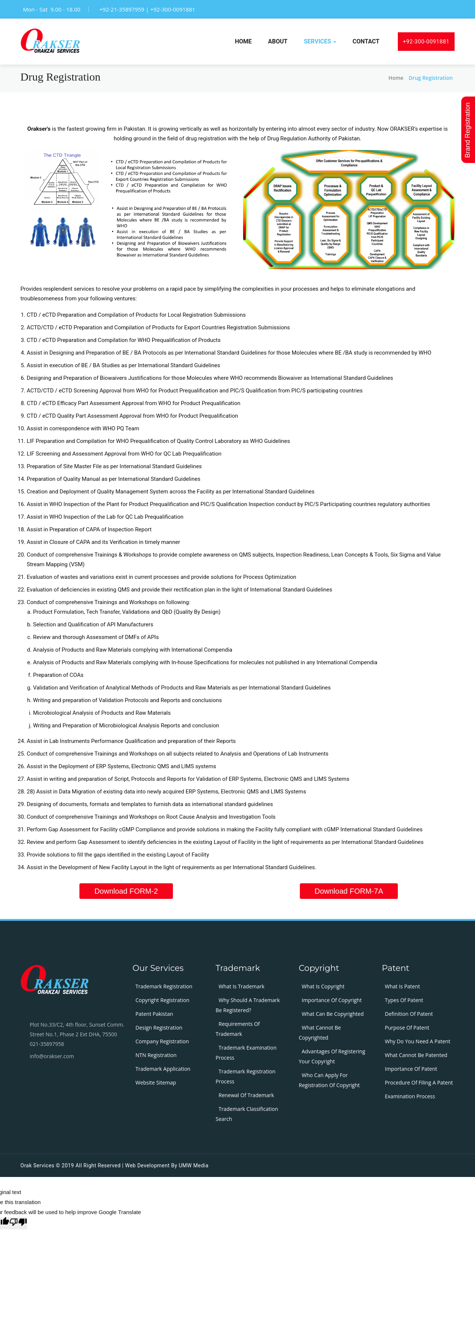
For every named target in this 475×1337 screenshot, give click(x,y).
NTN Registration (156, 1055)
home (396, 77)
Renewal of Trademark (246, 1095)
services (320, 41)
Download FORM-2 (126, 891)
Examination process (410, 1096)
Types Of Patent (404, 1000)
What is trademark (242, 986)
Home (243, 41)
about (277, 41)
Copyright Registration (162, 1000)
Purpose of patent (407, 1027)
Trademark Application (162, 1068)
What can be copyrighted (333, 1013)
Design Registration (158, 1027)
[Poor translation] (18, 1223)
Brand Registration (468, 129)
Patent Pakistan (154, 1013)
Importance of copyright (332, 1000)
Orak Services (37, 1165)
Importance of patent (411, 1068)
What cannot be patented (416, 1055)
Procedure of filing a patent (419, 1082)
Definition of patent (409, 1013)
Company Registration (162, 1041)
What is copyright (323, 986)
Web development (147, 1165)
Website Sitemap (155, 1082)
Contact (366, 41)
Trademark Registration (163, 986)
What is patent (402, 986)
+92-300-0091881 (426, 41)
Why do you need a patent (417, 1041)
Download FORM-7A (349, 891)
